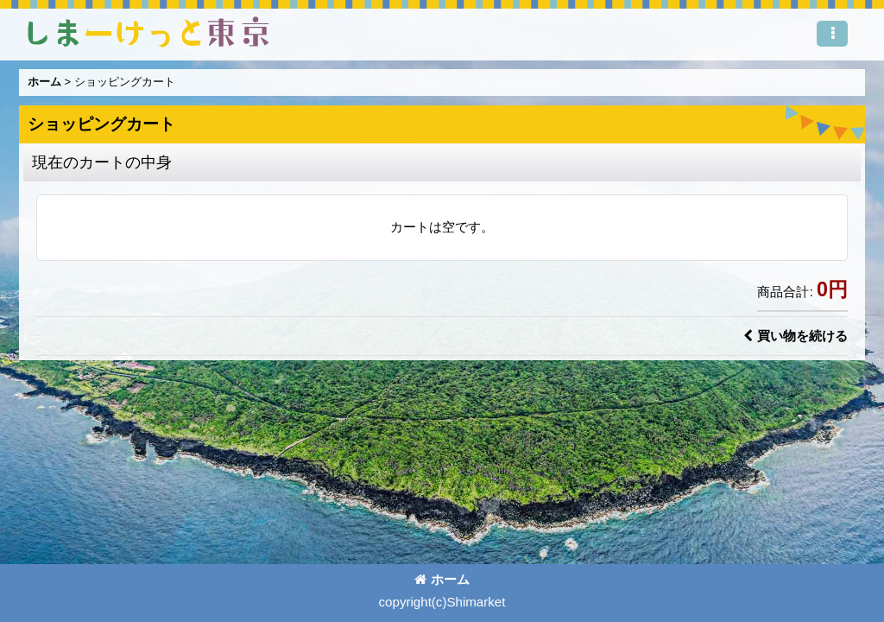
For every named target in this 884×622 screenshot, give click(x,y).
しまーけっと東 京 (148, 32)
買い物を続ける (795, 335)
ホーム (442, 579)
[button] (832, 34)
